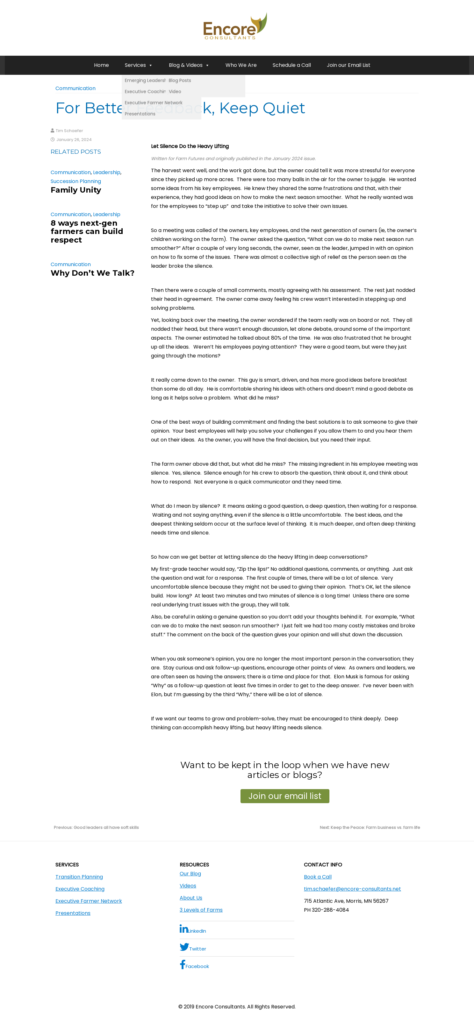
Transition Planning (79, 876)
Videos (188, 885)
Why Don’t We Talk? (92, 273)
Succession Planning (76, 181)
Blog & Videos (189, 65)
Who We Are (241, 65)
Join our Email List (348, 65)
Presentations (72, 913)
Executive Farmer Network (88, 901)
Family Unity (76, 189)
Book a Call (318, 876)
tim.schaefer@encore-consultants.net (352, 889)
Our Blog (190, 873)
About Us (191, 897)
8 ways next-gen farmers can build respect (87, 231)
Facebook (194, 965)
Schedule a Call (292, 65)
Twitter (193, 947)
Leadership (106, 172)
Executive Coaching (79, 889)
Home (101, 65)
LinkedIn (193, 929)
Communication (75, 88)
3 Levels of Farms (201, 910)
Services (139, 65)
